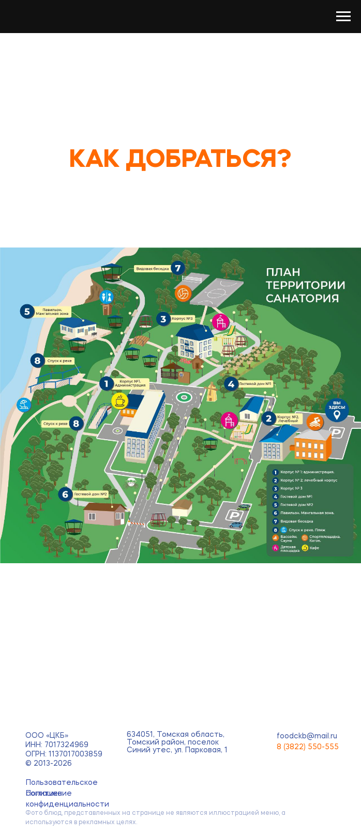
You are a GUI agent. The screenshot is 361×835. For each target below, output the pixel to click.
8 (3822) (292, 747)
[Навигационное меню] (343, 16)
